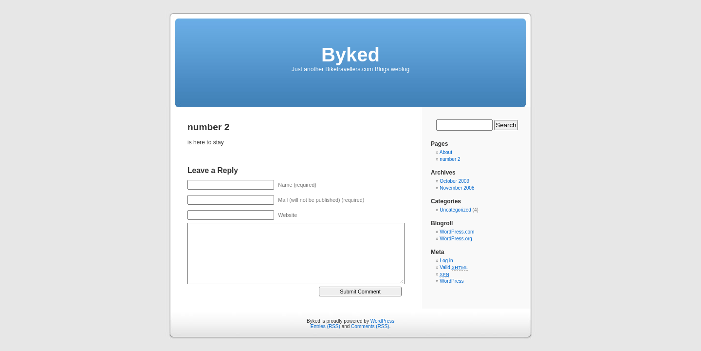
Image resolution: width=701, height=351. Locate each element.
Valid (454, 267)
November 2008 (457, 188)
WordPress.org (456, 238)
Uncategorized (455, 210)
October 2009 (454, 181)
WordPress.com (457, 231)
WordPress (451, 281)
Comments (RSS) (370, 326)
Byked (350, 54)
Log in (446, 260)
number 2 (450, 159)
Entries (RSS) (325, 326)
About (446, 152)
